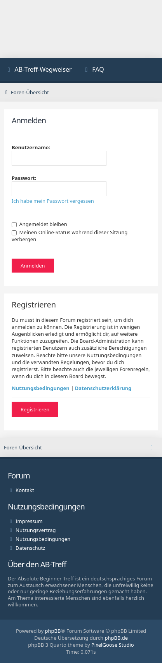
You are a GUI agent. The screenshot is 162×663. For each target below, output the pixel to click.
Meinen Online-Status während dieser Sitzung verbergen (69, 236)
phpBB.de (116, 637)
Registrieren (35, 409)
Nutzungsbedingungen (41, 388)
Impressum (29, 521)
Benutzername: (31, 147)
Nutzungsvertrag (36, 530)
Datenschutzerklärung (103, 388)
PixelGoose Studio (112, 644)
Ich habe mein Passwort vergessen (53, 200)
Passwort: (24, 177)
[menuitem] (39, 70)
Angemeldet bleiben (39, 224)
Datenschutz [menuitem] (30, 547)
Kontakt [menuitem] (25, 490)
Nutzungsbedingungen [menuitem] (43, 538)
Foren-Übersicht (23, 447)
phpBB (53, 630)
